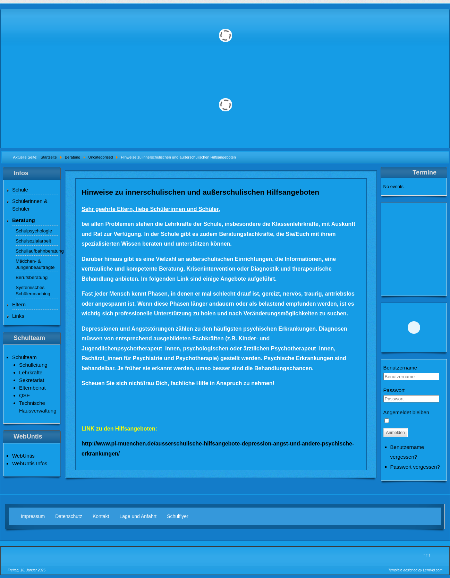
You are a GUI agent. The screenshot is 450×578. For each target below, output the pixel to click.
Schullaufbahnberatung (37, 251)
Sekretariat (31, 380)
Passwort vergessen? (415, 467)
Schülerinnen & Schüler (30, 205)
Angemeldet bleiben (406, 412)
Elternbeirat (32, 388)
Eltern (19, 304)
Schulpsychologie (34, 230)
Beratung (23, 220)
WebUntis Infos (29, 463)
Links (18, 316)
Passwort (394, 390)
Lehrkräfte (31, 372)
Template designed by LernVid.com (415, 570)
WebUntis (23, 456)
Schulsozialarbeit (33, 241)
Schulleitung (33, 365)
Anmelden (395, 432)
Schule (20, 190)
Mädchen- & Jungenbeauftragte (35, 264)
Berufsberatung (32, 277)
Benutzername (400, 368)
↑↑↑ (427, 555)
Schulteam (24, 357)
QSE (24, 395)
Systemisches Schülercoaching (33, 290)
